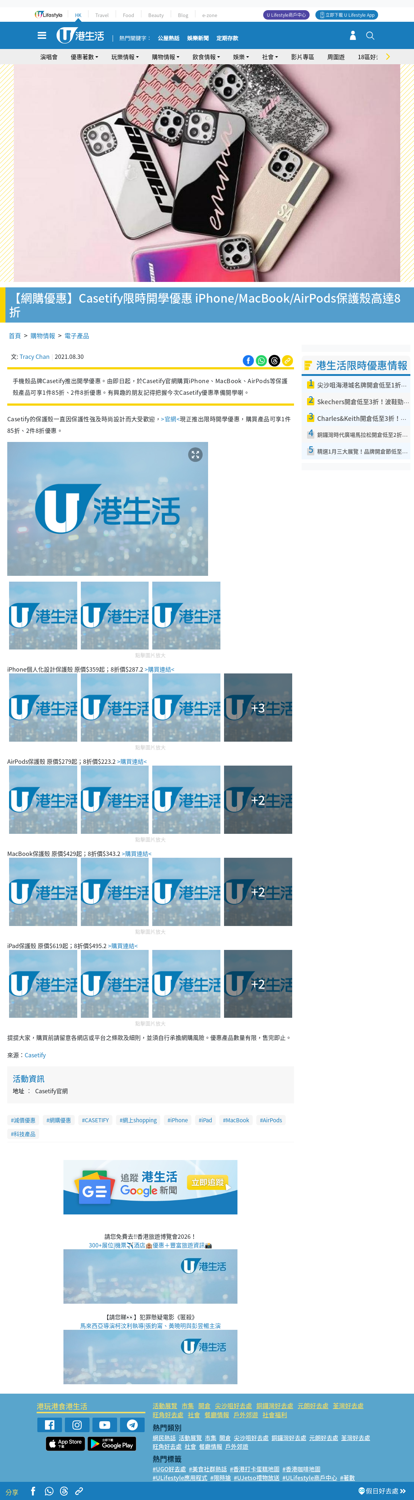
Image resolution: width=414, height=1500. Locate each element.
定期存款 (227, 38)
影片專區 (302, 56)
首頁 (15, 327)
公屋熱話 (168, 38)
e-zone (209, 15)
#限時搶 (220, 1469)
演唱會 (49, 56)
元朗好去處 (313, 1397)
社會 (268, 56)
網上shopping (140, 1112)
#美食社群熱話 (208, 1460)
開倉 (204, 1397)
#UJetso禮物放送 (257, 1469)
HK (78, 15)
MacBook (237, 1112)
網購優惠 (60, 1112)
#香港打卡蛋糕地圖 (255, 1460)
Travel (102, 15)
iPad (207, 1112)
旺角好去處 (168, 1406)
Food (128, 15)
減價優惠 (25, 1112)
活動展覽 (165, 1397)
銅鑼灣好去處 (274, 1397)
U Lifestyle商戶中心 (286, 15)
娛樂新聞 (198, 38)
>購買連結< (158, 661)
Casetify (35, 1046)
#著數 (347, 1469)
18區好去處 (373, 56)
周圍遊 (336, 56)
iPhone (179, 1112)
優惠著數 (82, 56)
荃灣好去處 (348, 1397)
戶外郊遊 (245, 1406)
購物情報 (163, 56)
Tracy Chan (35, 348)
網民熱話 (164, 1429)
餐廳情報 (216, 1406)
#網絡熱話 (166, 1478)
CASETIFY (97, 1112)
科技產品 (25, 1126)
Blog (183, 15)
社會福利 (274, 1406)
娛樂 (239, 56)
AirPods (272, 1112)
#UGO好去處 (169, 1460)
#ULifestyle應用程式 (180, 1469)
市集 (188, 1397)
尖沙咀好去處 (233, 1397)
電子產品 (77, 327)
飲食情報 (204, 56)
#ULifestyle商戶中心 (309, 1469)
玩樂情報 (122, 56)
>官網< (170, 410)
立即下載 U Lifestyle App (350, 15)
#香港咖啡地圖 (301, 1460)
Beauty (156, 15)
